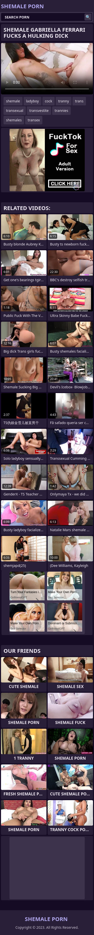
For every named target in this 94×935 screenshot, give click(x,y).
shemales (14, 120)
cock (48, 101)
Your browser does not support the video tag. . (47, 68)
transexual (14, 110)
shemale (13, 101)
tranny (63, 101)
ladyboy (32, 101)
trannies (61, 110)
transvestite (39, 110)
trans (79, 101)
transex (34, 120)
